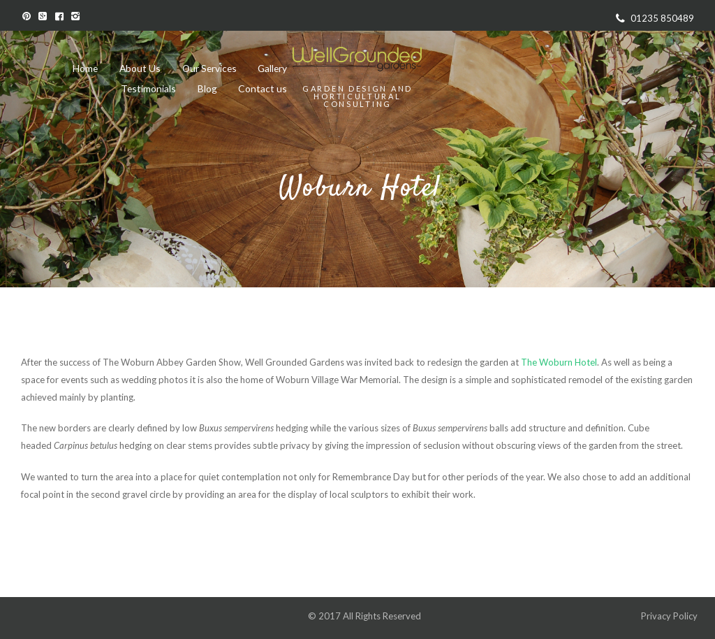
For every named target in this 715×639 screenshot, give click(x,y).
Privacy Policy (670, 616)
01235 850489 (662, 18)
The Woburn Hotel (559, 362)
